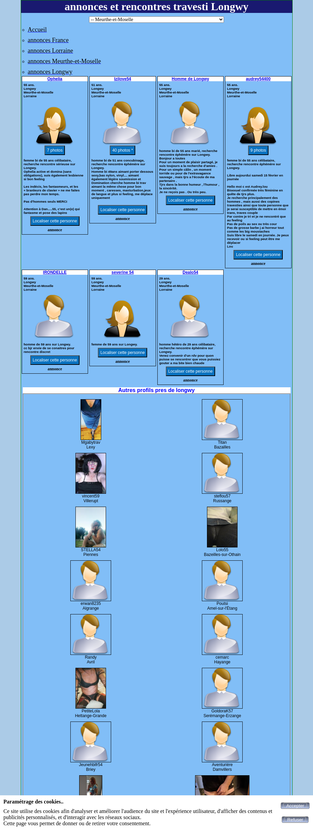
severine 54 (122, 272)
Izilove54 (122, 79)
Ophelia (54, 79)
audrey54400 (258, 79)
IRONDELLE (55, 272)
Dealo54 (190, 272)
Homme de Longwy (190, 79)
